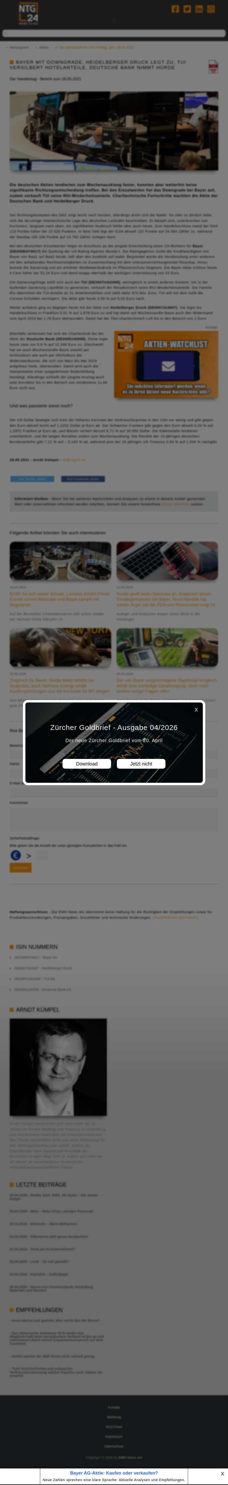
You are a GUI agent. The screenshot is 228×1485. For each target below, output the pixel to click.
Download (87, 763)
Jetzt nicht (141, 763)
